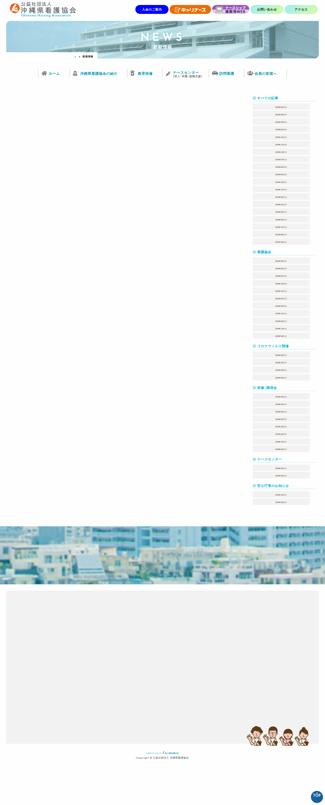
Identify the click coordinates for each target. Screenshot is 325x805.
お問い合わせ (267, 9)
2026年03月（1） (281, 354)
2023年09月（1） (281, 211)
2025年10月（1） (281, 151)
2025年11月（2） (281, 144)
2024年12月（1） (281, 181)
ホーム (54, 73)
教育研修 (145, 73)
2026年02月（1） (281, 121)
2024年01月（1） (281, 204)
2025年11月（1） (281, 290)
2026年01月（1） (281, 418)
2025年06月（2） (281, 166)
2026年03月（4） (281, 114)
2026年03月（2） (281, 268)
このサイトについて (148, 794)
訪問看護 (226, 73)
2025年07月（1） (281, 159)
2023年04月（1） (281, 219)
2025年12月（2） (281, 283)
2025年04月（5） (281, 174)
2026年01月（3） (281, 275)
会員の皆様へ (266, 73)
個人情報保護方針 (179, 794)
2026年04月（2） (281, 260)
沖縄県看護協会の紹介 (99, 73)
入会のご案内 (152, 9)
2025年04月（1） (281, 475)
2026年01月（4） (281, 129)
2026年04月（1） (281, 396)
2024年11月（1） (281, 189)
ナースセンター (187, 73)
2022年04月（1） (281, 234)
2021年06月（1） (281, 241)
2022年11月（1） (281, 226)
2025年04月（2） (281, 305)
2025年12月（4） (281, 136)
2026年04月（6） (281, 106)
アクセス (301, 9)
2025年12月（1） (281, 362)
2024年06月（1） (281, 196)
